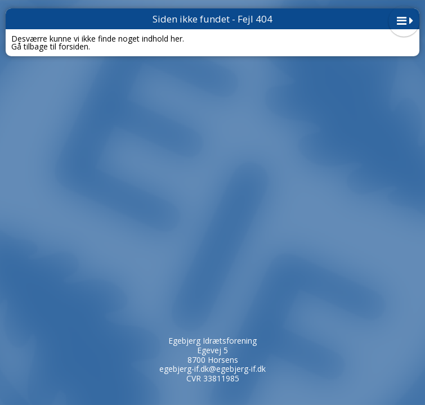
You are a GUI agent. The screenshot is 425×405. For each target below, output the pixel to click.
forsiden (73, 46)
